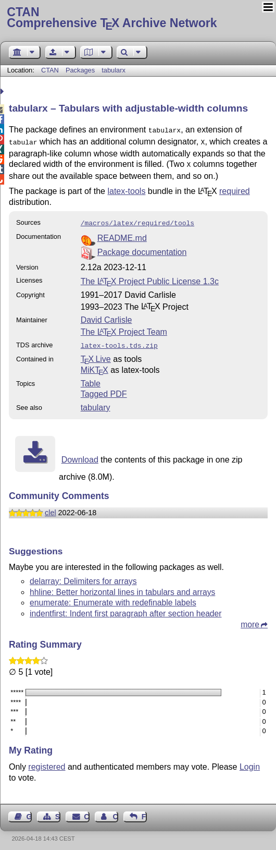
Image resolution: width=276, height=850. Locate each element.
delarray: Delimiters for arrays (83, 576)
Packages (81, 70)
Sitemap (57, 811)
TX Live (96, 353)
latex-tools (126, 188)
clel (50, 507)
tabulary (95, 402)
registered (46, 761)
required (234, 188)
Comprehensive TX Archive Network (138, 18)
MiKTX (94, 364)
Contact (86, 811)
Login (250, 761)
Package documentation (142, 248)
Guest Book (29, 811)
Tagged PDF (104, 388)
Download (79, 454)
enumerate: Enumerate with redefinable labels (113, 597)
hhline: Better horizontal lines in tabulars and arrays (122, 586)
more (250, 619)
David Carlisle (106, 315)
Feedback (144, 811)
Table (91, 378)
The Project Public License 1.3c (150, 277)
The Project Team (124, 327)
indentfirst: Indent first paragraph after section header (126, 608)
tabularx (114, 70)
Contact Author (115, 811)
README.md (122, 233)
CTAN (50, 70)
